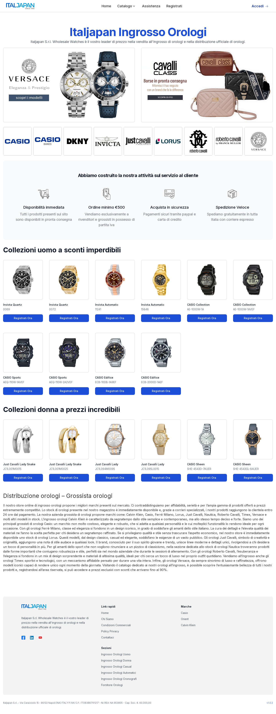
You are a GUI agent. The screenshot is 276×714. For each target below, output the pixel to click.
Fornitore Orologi (112, 685)
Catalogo (126, 6)
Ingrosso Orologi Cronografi (119, 678)
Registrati (174, 6)
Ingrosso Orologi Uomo (116, 654)
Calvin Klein (188, 625)
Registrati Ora (23, 318)
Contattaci (107, 637)
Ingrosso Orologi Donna (116, 660)
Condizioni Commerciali (116, 625)
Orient (185, 619)
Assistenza (151, 6)
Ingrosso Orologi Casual (116, 666)
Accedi (260, 6)
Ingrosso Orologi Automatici (118, 672)
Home (106, 6)
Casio (184, 612)
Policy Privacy (110, 631)
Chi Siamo (107, 619)
